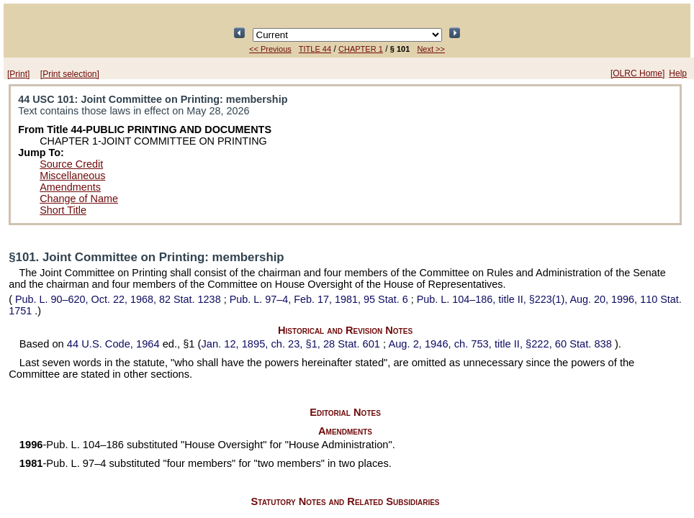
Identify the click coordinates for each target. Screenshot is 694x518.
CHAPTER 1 (360, 49)
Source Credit (71, 164)
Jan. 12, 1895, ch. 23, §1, (292, 344)
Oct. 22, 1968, (118, 299)
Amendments (70, 187)
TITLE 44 (315, 49)
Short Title (63, 210)
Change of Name (79, 198)
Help (678, 73)
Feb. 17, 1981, (320, 299)
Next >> (431, 49)
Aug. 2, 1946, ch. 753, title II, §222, (501, 344)
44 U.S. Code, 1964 (115, 344)
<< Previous (270, 49)
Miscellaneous (72, 175)
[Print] (18, 74)
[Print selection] (69, 74)
